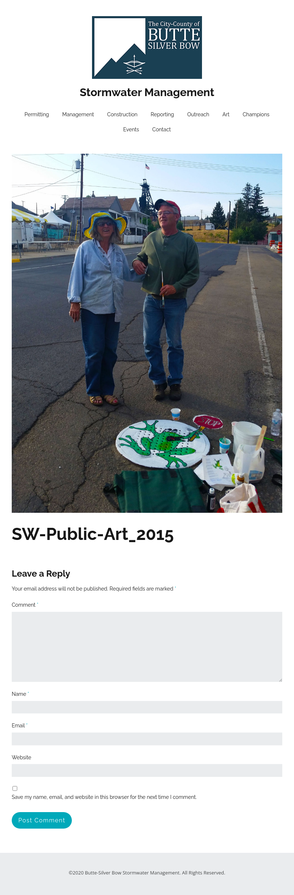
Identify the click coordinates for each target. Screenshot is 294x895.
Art (226, 114)
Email (19, 725)
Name (20, 694)
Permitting (37, 114)
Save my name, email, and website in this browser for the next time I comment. (104, 797)
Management (78, 114)
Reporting (162, 114)
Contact (161, 129)
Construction (122, 114)
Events (131, 129)
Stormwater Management (147, 92)
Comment (25, 605)
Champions (256, 114)
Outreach (198, 114)
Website (21, 757)
